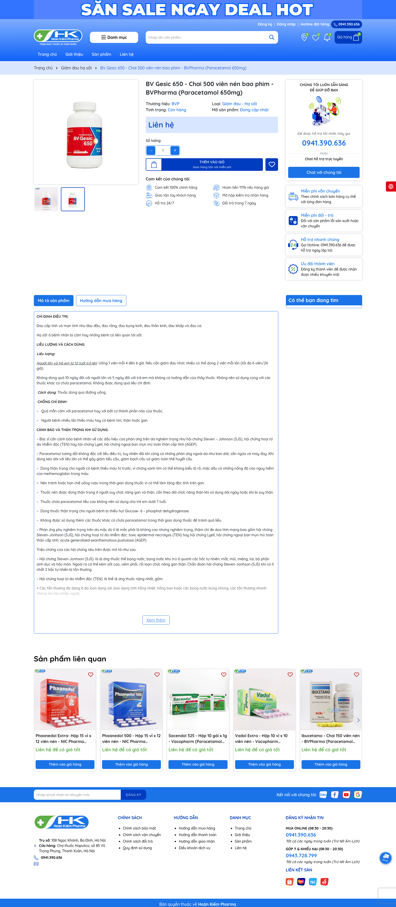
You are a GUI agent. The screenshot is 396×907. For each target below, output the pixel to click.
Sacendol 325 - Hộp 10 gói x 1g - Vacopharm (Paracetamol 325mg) (197, 738)
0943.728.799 (301, 855)
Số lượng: (153, 140)
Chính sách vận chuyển (142, 835)
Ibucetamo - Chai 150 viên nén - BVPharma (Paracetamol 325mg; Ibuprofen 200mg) (331, 738)
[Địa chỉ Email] (90, 795)
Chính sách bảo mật (139, 828)
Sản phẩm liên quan (70, 658)
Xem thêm (156, 620)
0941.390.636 (301, 835)
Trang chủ (47, 54)
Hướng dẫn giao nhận (197, 841)
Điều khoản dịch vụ (194, 848)
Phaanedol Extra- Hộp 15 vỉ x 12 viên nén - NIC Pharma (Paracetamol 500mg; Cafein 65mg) (64, 738)
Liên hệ (126, 54)
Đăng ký (265, 24)
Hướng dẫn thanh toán (197, 835)
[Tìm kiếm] (272, 37)
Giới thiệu (74, 54)
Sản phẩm (101, 54)
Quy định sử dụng (137, 848)
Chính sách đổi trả (138, 841)
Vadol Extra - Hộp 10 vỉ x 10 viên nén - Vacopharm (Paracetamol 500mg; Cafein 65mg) (263, 738)
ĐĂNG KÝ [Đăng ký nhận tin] (133, 794)
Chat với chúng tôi (324, 172)
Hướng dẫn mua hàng (197, 828)
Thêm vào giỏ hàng (65, 764)
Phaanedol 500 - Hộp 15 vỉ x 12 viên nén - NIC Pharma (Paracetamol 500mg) (131, 738)
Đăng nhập (286, 24)
